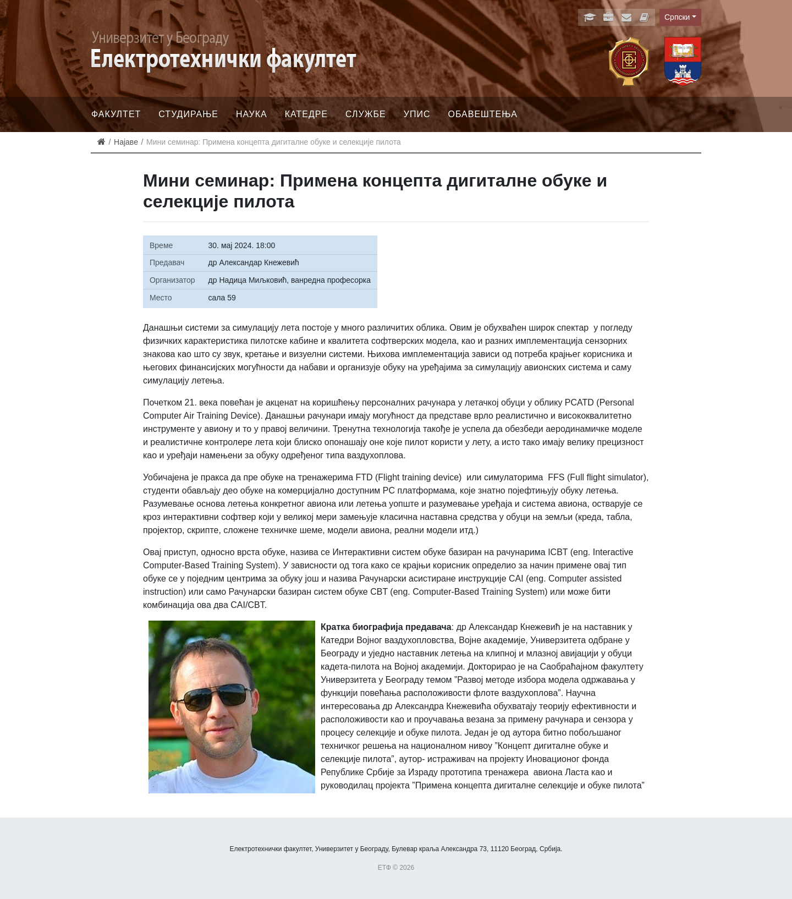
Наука (251, 114)
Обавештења (483, 114)
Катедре (306, 114)
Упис (417, 114)
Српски (677, 17)
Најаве (126, 142)
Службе (365, 114)
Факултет (116, 114)
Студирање (188, 114)
